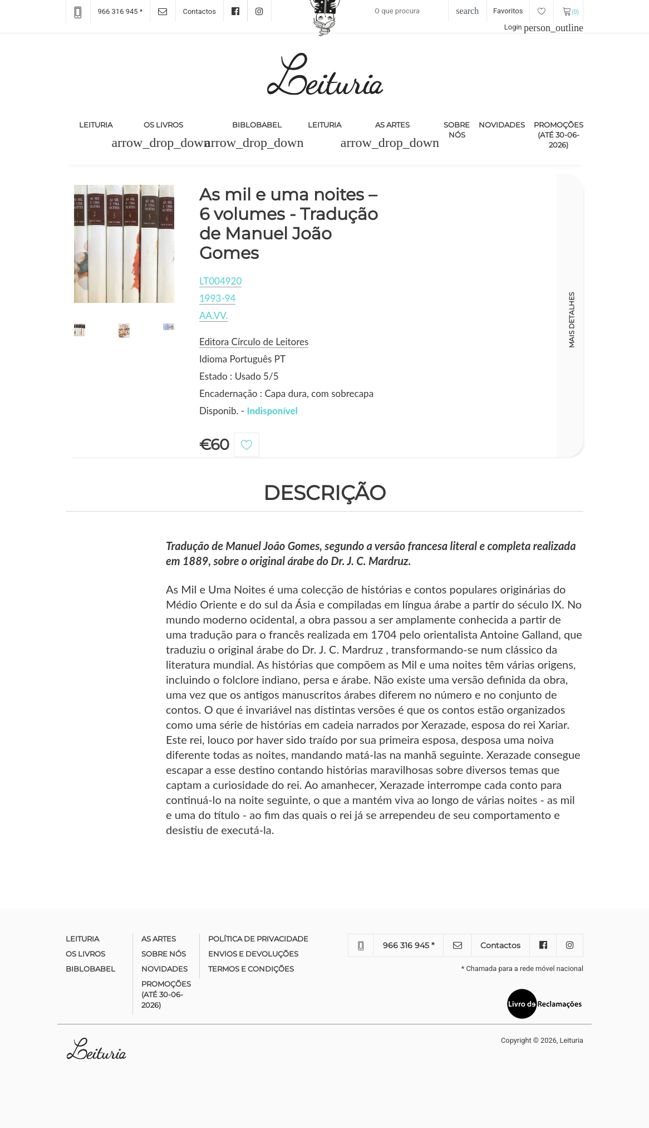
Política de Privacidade (258, 938)
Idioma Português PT (242, 359)
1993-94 (217, 298)
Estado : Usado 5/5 (239, 376)
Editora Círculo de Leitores (253, 341)
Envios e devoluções (253, 953)
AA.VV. (213, 315)
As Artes (392, 124)
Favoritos (523, 11)
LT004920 (220, 281)
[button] (160, 142)
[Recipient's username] (421, 11)
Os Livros (163, 124)
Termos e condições (251, 968)
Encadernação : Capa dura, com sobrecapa (286, 393)
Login (543, 27)
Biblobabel (257, 124)
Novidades (502, 124)
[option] (124, 244)
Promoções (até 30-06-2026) (558, 134)
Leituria (98, 124)
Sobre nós (457, 129)
